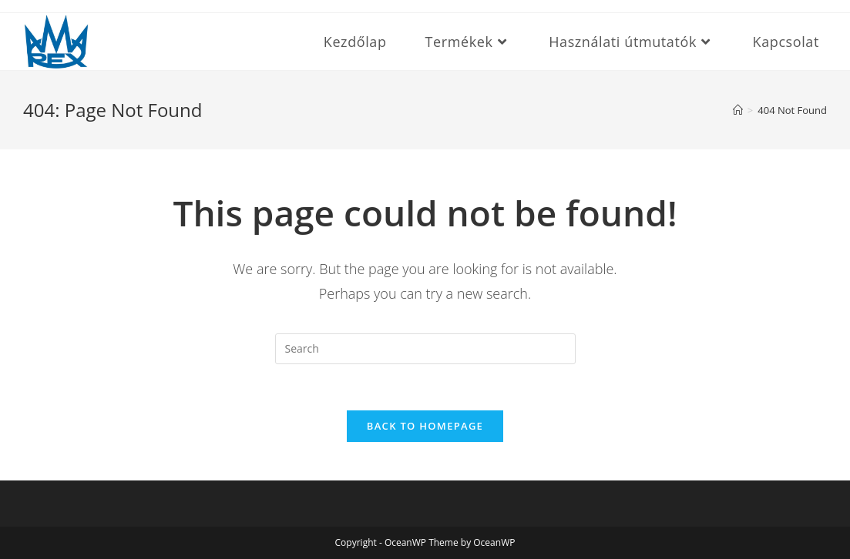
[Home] (738, 110)
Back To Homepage (425, 426)
